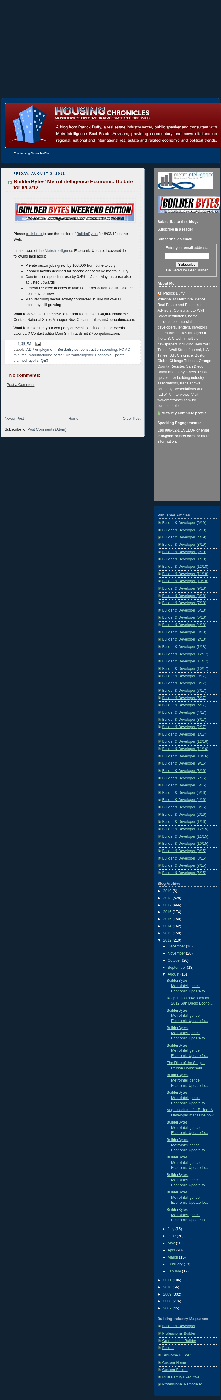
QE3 (44, 360)
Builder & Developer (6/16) (184, 785)
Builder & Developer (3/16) (184, 807)
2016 (168, 912)
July (171, 1229)
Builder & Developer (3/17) (184, 719)
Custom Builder (175, 1370)
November (177, 953)
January (175, 1271)
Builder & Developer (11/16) (185, 749)
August (174, 974)
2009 (168, 1294)
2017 (168, 905)
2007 (168, 1308)
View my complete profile (184, 413)
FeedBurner (198, 270)
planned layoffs (26, 360)
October (175, 960)
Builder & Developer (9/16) (184, 763)
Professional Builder (178, 1333)
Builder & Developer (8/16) (184, 771)
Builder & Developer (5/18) (184, 617)
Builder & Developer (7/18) (184, 603)
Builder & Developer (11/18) (185, 574)
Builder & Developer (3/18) (184, 632)
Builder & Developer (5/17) (184, 705)
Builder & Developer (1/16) (184, 822)
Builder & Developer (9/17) (184, 676)
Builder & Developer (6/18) (184, 610)
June (172, 1236)
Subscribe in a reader (175, 229)
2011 (168, 1280)
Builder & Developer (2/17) (184, 727)
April (172, 1250)
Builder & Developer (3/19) (184, 545)
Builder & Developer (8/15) (184, 858)
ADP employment (40, 349)
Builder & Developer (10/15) (185, 843)
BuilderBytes (87, 234)
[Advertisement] (110, 41)
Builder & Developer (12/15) (185, 829)
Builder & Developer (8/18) (184, 596)
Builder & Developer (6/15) (184, 873)
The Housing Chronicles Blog (32, 153)
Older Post (132, 418)
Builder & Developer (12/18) (185, 566)
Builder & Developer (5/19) (184, 530)
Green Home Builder (179, 1341)
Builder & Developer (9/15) (184, 851)
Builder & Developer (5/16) (184, 793)
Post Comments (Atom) (47, 429)
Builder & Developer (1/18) (184, 647)
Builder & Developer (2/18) (184, 639)
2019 (168, 891)
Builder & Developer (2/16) (184, 814)
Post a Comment (21, 385)
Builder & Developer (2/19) (184, 552)
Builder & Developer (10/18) (185, 581)
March (173, 1257)
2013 (168, 933)
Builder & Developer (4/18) (184, 625)
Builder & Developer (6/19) (184, 523)
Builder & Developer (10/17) (185, 669)
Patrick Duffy (174, 293)
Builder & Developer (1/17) (184, 734)
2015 (168, 919)
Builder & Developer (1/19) (184, 559)
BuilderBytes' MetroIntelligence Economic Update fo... (187, 986)
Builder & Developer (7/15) (184, 865)
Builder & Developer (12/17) (185, 654)
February (176, 1264)
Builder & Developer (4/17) (184, 712)
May (172, 1243)
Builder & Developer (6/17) (184, 698)
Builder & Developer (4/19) (184, 537)
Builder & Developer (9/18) (184, 588)
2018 (168, 898)
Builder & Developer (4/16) (184, 800)
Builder (168, 1348)
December (177, 946)
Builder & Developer (178, 1326)
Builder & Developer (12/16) (185, 741)
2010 (168, 1287)
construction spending (99, 349)
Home (73, 418)
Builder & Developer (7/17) (184, 690)
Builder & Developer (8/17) (184, 683)
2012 (168, 940)
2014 (168, 926)
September (177, 967)
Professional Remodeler (182, 1384)
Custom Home (174, 1363)
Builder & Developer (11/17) (185, 661)
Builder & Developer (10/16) (185, 756)
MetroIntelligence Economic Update (95, 355)
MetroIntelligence (59, 251)
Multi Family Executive (180, 1377)
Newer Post (14, 418)
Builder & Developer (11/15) (185, 836)
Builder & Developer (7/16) (184, 778)
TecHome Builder (176, 1355)
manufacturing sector (46, 355)
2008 (168, 1301)
